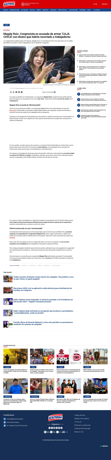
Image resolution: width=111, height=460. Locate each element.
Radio (89, 10)
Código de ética (79, 415)
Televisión (82, 10)
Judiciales (53, 10)
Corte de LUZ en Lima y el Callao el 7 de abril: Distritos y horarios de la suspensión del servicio (93, 99)
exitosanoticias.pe (13, 422)
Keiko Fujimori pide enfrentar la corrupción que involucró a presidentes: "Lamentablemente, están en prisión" (43, 312)
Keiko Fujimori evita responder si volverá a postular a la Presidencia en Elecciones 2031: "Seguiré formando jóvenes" (43, 301)
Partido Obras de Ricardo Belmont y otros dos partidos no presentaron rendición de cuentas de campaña (43, 323)
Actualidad (24, 10)
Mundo (39, 10)
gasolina (12, 237)
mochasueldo (32, 265)
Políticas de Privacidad (82, 428)
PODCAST (105, 4)
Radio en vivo (79, 432)
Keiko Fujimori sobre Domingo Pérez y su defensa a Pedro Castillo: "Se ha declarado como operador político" (92, 68)
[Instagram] (57, 428)
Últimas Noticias (14, 10)
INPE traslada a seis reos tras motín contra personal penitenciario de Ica (93, 370)
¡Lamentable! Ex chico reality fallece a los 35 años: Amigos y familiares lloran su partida (94, 94)
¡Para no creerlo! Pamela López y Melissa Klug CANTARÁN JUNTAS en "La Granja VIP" (42, 401)
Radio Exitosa (47, 265)
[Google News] (59, 428)
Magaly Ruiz (24, 265)
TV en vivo (78, 422)
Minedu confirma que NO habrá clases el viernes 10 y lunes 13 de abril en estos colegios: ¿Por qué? (94, 105)
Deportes (45, 10)
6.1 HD (95, 4)
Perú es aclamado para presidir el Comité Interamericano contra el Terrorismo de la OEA (95, 401)
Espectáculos (62, 10)
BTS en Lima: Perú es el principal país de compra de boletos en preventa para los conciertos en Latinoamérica (68, 371)
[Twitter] (52, 428)
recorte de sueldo (56, 265)
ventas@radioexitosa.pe (15, 419)
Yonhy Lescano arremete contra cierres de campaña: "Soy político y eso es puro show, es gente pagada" (43, 278)
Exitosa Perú (73, 10)
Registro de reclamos (81, 418)
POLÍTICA (40, 265)
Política (32, 10)
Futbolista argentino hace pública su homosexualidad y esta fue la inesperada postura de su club (93, 117)
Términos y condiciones (82, 425)
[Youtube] (54, 428)
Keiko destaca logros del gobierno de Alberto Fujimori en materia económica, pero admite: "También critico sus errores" (93, 75)
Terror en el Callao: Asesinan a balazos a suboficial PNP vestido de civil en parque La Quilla (15, 371)
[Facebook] (49, 428)
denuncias (13, 110)
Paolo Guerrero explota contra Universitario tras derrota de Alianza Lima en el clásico (93, 110)
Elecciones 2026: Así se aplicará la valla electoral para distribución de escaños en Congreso (42, 289)
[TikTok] (61, 428)
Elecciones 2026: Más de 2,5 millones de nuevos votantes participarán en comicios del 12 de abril (68, 401)
